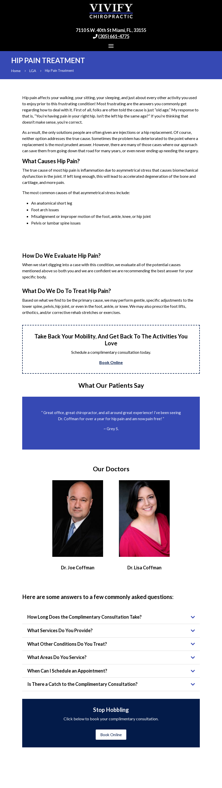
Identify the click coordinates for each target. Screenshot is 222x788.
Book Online (111, 362)
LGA (32, 70)
